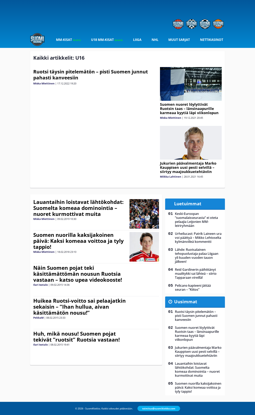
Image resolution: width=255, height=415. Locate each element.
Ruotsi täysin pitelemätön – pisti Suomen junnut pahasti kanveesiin (90, 74)
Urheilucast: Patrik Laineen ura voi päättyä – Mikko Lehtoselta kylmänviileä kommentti (198, 237)
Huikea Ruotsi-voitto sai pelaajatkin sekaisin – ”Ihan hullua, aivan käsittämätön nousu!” (79, 306)
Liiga (137, 40)
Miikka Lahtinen (170, 176)
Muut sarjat (179, 40)
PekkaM (38, 317)
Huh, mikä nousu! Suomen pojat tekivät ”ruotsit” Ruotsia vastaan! (76, 336)
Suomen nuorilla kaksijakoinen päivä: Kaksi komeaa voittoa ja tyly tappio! (78, 240)
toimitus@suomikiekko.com (158, 408)
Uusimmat (185, 301)
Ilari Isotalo (40, 285)
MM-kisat (68, 40)
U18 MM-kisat (107, 40)
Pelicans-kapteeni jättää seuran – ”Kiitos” (193, 287)
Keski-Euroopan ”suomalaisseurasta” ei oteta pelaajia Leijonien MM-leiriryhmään (196, 219)
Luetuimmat (187, 204)
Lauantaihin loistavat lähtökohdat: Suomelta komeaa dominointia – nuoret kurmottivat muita (78, 207)
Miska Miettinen (44, 83)
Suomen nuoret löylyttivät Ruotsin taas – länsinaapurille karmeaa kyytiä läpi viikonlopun (189, 108)
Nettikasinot (211, 40)
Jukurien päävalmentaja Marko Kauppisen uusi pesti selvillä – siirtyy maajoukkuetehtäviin (188, 167)
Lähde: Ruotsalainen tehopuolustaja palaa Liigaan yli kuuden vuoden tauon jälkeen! (196, 255)
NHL (155, 40)
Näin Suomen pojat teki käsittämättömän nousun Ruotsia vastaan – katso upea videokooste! (77, 273)
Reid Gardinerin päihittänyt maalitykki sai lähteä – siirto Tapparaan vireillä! (196, 273)
